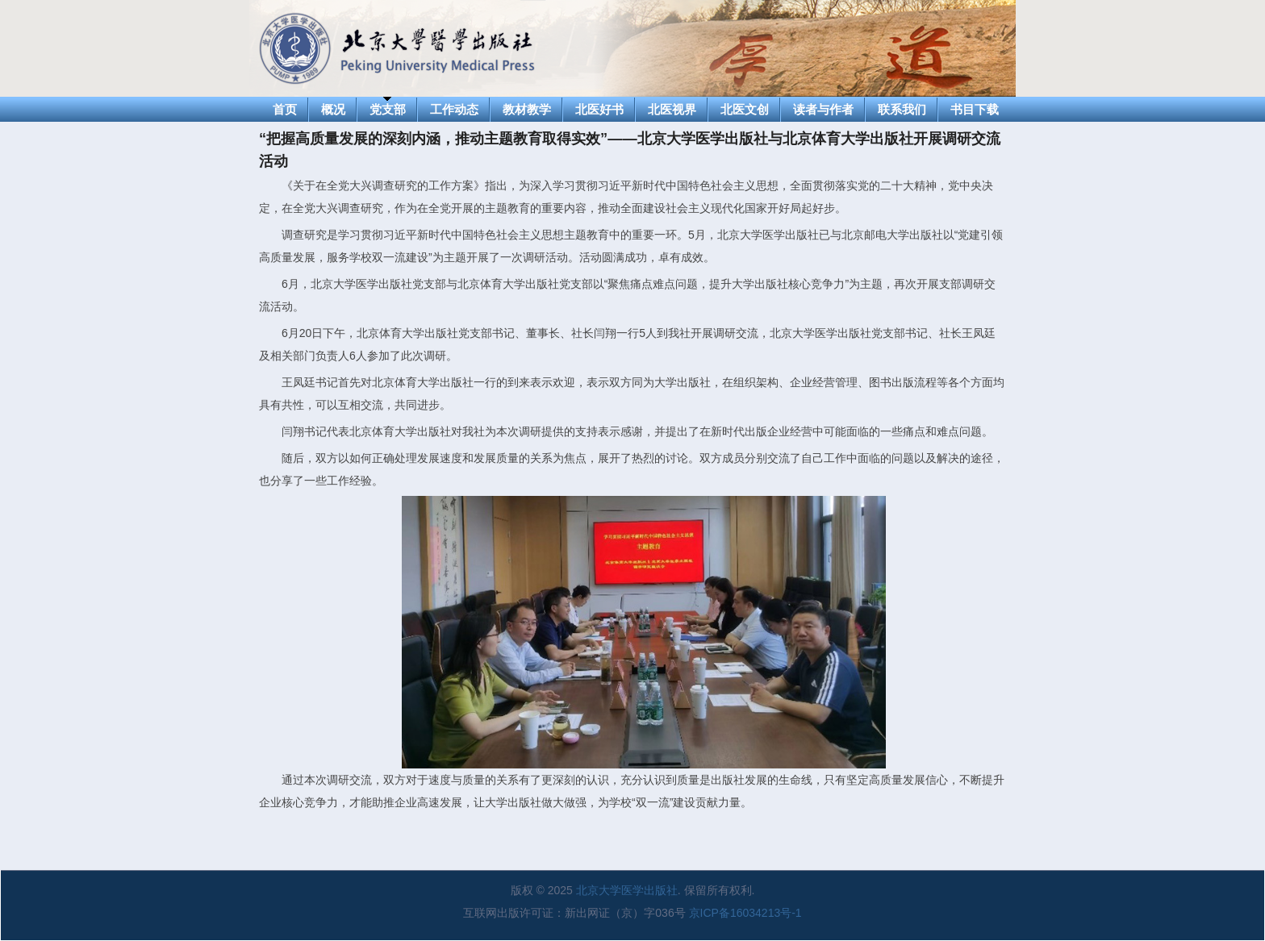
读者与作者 (823, 109)
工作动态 (454, 109)
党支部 (387, 109)
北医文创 (744, 109)
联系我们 (902, 109)
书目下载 (974, 109)
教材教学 (527, 109)
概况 (333, 109)
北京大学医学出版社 (627, 890)
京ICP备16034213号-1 (745, 912)
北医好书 (599, 109)
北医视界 (672, 109)
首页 (285, 109)
